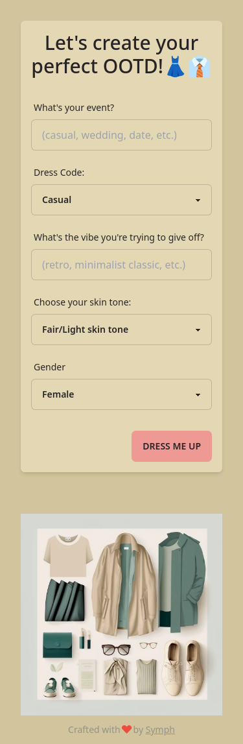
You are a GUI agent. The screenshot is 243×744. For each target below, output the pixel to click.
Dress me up (172, 446)
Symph (160, 729)
